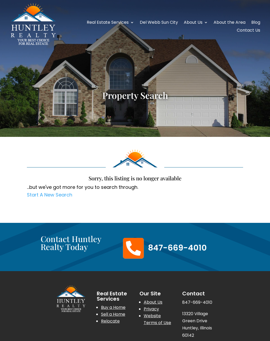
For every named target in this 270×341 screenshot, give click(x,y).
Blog (255, 23)
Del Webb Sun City (159, 23)
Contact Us (248, 30)
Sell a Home (113, 314)
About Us (193, 23)
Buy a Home (113, 307)
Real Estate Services (108, 23)
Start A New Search (49, 194)
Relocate (110, 321)
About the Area (229, 23)
